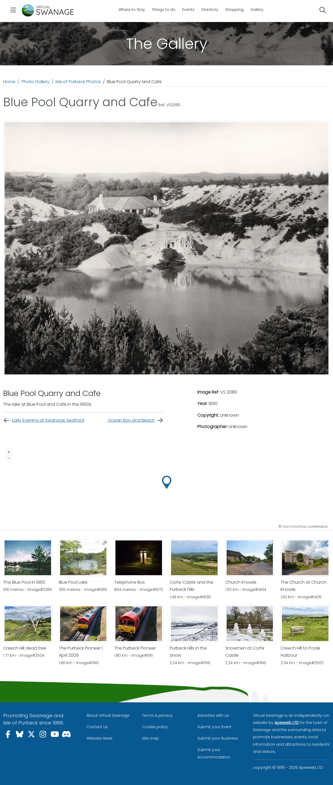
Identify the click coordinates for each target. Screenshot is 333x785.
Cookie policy (155, 726)
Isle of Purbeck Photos (78, 82)
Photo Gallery (35, 82)
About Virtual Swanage (108, 715)
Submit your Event (214, 726)
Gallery (257, 9)
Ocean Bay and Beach (135, 420)
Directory (209, 9)
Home (9, 82)
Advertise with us (213, 715)
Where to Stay (132, 9)
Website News (99, 738)
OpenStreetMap (294, 526)
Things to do (164, 9)
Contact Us (97, 726)
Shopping (234, 9)
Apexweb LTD (286, 722)
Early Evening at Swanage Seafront (43, 420)
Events (188, 9)
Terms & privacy (157, 715)
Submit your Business (217, 738)
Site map (150, 738)
